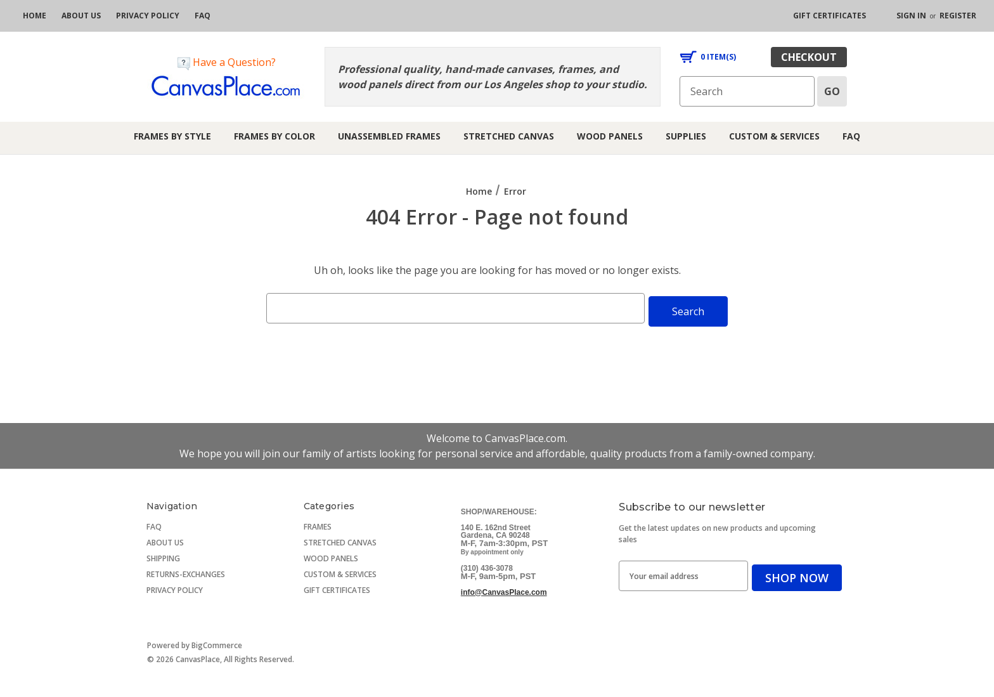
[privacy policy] (147, 16)
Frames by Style (172, 136)
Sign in (911, 15)
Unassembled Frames (389, 136)
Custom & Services (774, 136)
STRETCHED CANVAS (340, 539)
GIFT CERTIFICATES (337, 587)
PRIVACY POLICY (174, 587)
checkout (809, 57)
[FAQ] (202, 16)
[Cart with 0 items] (708, 57)
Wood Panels (610, 136)
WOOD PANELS (331, 555)
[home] (34, 16)
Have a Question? (227, 62)
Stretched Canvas (508, 136)
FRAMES (318, 523)
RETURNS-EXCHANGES (185, 571)
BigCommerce (216, 642)
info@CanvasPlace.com (504, 589)
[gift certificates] (829, 16)
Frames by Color (274, 136)
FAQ (851, 136)
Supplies (686, 136)
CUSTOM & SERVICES (340, 571)
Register (957, 15)
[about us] (81, 16)
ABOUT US (165, 539)
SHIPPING (163, 555)
